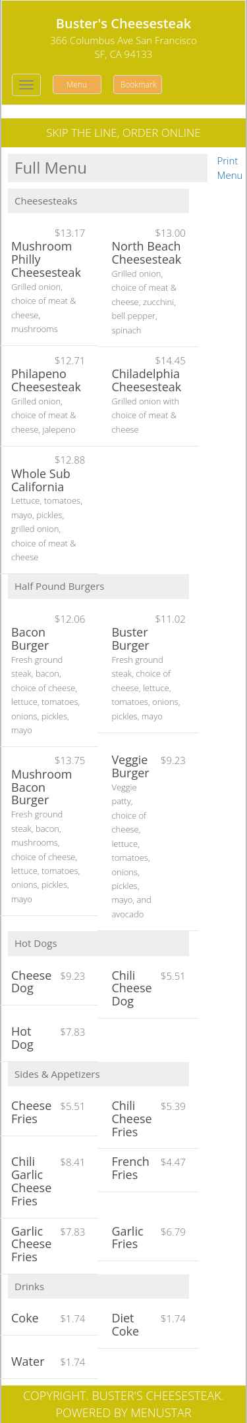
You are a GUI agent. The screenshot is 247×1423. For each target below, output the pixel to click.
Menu (77, 84)
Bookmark (139, 84)
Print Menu (230, 167)
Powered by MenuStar (124, 1412)
